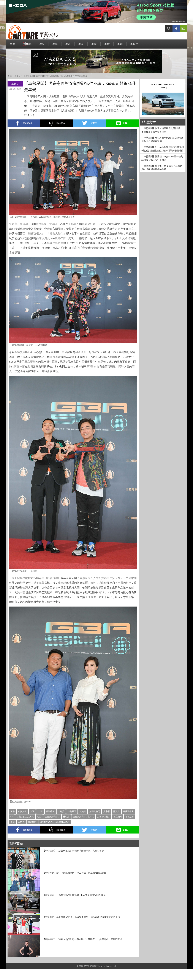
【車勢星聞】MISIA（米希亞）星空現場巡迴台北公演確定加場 (162, 139)
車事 (55, 45)
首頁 (10, 76)
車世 (106, 45)
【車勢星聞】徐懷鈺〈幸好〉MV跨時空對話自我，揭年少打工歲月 (162, 158)
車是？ (134, 45)
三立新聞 (14, 578)
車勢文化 (22, 811)
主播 (12, 811)
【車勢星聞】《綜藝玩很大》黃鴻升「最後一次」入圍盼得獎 (73, 850)
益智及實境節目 (52, 816)
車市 (68, 45)
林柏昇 (66, 816)
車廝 (12, 45)
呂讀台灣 (52, 578)
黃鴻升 (53, 223)
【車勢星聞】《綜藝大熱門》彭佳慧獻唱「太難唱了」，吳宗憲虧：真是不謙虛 (82, 939)
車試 (42, 45)
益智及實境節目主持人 (83, 816)
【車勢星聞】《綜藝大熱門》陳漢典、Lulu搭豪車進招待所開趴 (74, 895)
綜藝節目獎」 (103, 816)
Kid (30, 352)
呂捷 (12, 822)
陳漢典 (24, 223)
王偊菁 (72, 223)
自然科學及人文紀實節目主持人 (99, 578)
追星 (39, 816)
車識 (93, 45)
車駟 (119, 45)
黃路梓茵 (41, 223)
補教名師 (129, 816)
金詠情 (30, 115)
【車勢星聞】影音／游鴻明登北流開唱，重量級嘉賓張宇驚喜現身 (161, 130)
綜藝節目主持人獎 (25, 816)
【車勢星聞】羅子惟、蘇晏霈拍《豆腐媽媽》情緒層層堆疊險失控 (161, 168)
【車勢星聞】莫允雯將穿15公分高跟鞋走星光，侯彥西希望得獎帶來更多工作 (81, 917)
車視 (80, 45)
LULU (40, 811)
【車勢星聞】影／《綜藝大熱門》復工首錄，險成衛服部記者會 (74, 872)
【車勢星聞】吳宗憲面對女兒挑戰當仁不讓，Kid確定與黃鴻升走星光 (55, 76)
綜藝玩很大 (35, 233)
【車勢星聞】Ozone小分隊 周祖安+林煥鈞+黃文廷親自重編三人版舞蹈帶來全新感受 (162, 149)
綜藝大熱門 (56, 233)
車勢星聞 (72, 811)
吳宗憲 (13, 223)
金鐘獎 (86, 233)
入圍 (32, 811)
